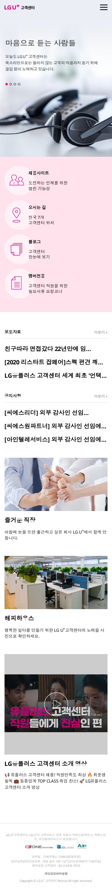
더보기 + (101, 332)
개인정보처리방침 (56, 873)
